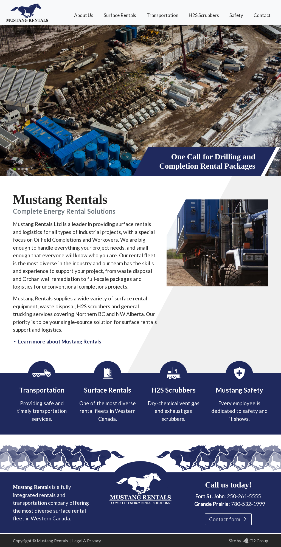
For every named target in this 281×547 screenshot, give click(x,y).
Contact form (228, 519)
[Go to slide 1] (14, 168)
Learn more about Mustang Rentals (59, 341)
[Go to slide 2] (19, 169)
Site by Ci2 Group (248, 540)
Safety (236, 15)
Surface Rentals (120, 15)
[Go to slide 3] (22, 169)
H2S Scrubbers (204, 15)
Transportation (162, 15)
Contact (262, 15)
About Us (83, 15)
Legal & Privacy (86, 540)
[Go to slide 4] (26, 169)
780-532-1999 (248, 504)
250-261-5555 (244, 496)
